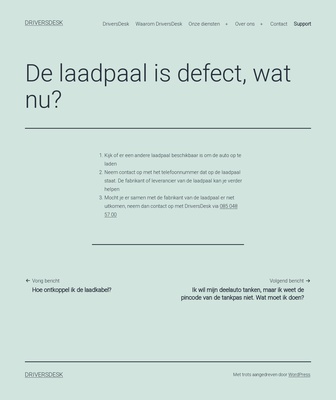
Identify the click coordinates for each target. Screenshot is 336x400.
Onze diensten (204, 24)
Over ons (245, 24)
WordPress (299, 374)
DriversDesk (44, 22)
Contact (278, 24)
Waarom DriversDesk (159, 24)
